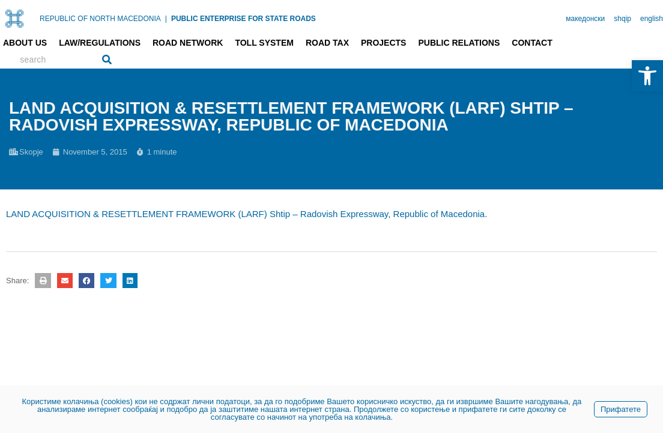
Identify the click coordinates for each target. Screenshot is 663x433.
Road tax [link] (327, 43)
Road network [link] (188, 43)
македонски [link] (585, 18)
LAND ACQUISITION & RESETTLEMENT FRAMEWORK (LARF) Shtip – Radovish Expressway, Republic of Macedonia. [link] (246, 214)
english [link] (651, 18)
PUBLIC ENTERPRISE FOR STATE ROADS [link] (243, 18)
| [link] (166, 18)
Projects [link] (383, 43)
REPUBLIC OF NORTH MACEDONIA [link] (100, 18)
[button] (42, 280)
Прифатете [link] (621, 409)
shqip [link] (622, 18)
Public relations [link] (459, 43)
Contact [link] (532, 43)
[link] (647, 75)
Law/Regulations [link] (100, 43)
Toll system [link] (264, 43)
